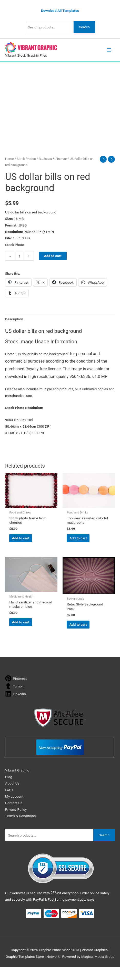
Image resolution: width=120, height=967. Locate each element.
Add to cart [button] (20, 538)
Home (9, 159)
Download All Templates (60, 10)
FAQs (9, 790)
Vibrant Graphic (17, 770)
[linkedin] (15, 694)
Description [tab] (14, 319)
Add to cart (53, 256)
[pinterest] (16, 678)
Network (52, 956)
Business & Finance (53, 159)
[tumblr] (14, 686)
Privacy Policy (16, 809)
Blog (8, 777)
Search (84, 27)
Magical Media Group (98, 956)
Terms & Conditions (20, 816)
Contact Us (13, 803)
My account (14, 796)
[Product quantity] (19, 256)
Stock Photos (26, 159)
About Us (12, 783)
